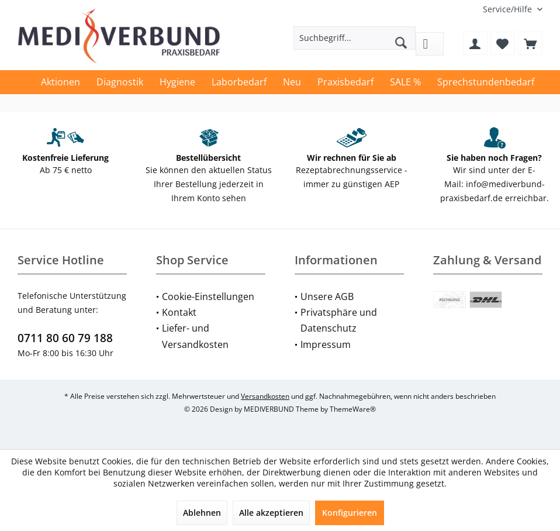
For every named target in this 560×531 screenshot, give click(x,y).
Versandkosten (265, 396)
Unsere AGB (327, 296)
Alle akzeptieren (271, 512)
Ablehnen (202, 512)
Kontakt (179, 312)
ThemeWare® (353, 409)
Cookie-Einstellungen (208, 296)
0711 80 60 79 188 (65, 338)
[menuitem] (508, 9)
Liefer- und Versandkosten (195, 336)
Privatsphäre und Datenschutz (338, 320)
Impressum (325, 344)
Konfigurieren (349, 512)
